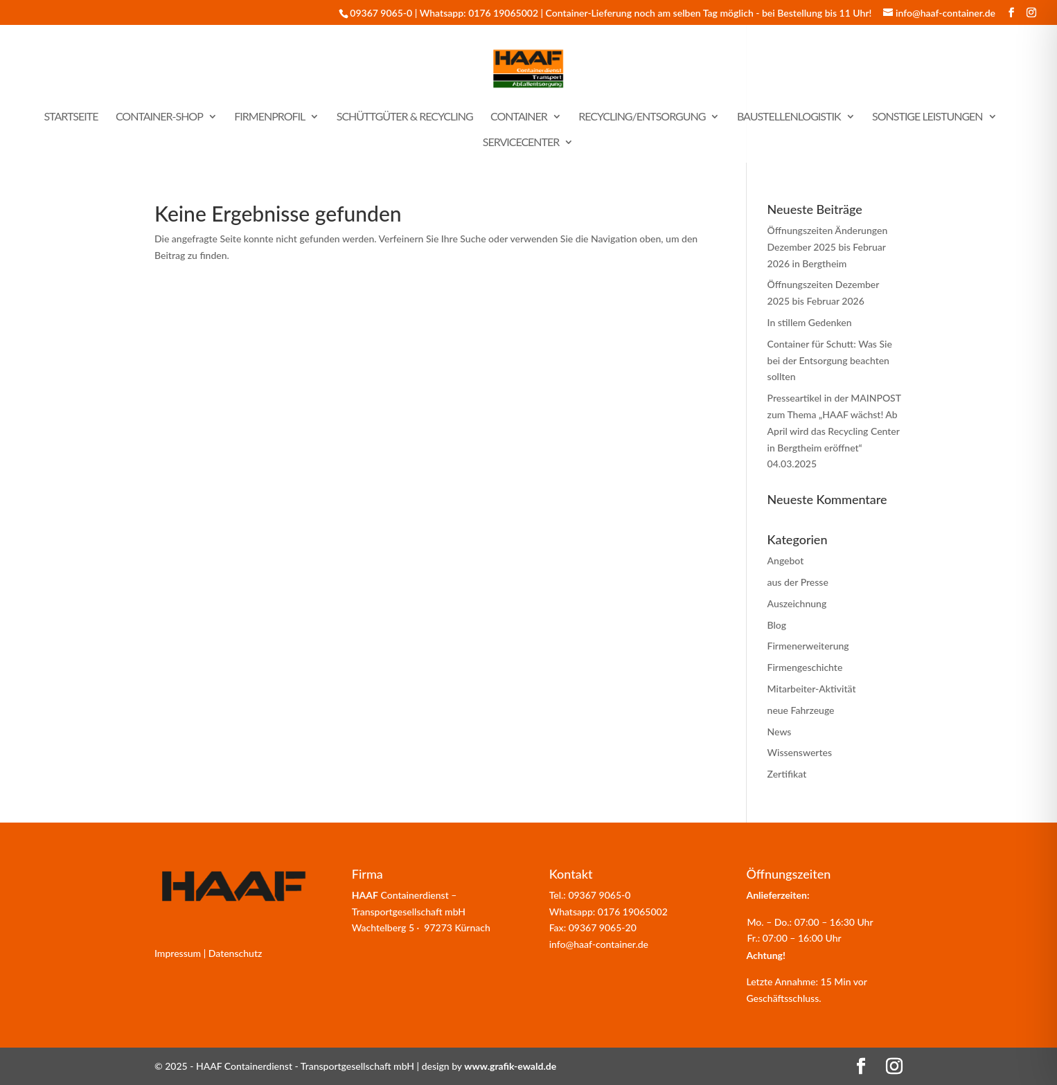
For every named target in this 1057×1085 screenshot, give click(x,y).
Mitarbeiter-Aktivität (811, 688)
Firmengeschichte (805, 667)
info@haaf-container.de (598, 944)
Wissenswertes (799, 752)
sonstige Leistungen (927, 117)
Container (518, 117)
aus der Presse (797, 582)
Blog (777, 625)
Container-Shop (159, 117)
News (779, 731)
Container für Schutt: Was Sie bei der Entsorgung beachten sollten (829, 360)
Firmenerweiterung (808, 646)
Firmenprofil (269, 117)
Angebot (785, 560)
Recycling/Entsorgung (641, 117)
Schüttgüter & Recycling (405, 117)
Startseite (71, 117)
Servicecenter (521, 142)
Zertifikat (787, 774)
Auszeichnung (797, 603)
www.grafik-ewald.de (510, 1066)
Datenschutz (235, 953)
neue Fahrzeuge (801, 710)
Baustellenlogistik (789, 117)
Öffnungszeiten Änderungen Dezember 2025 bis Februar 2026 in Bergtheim (827, 246)
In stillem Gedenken (809, 322)
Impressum (177, 953)
